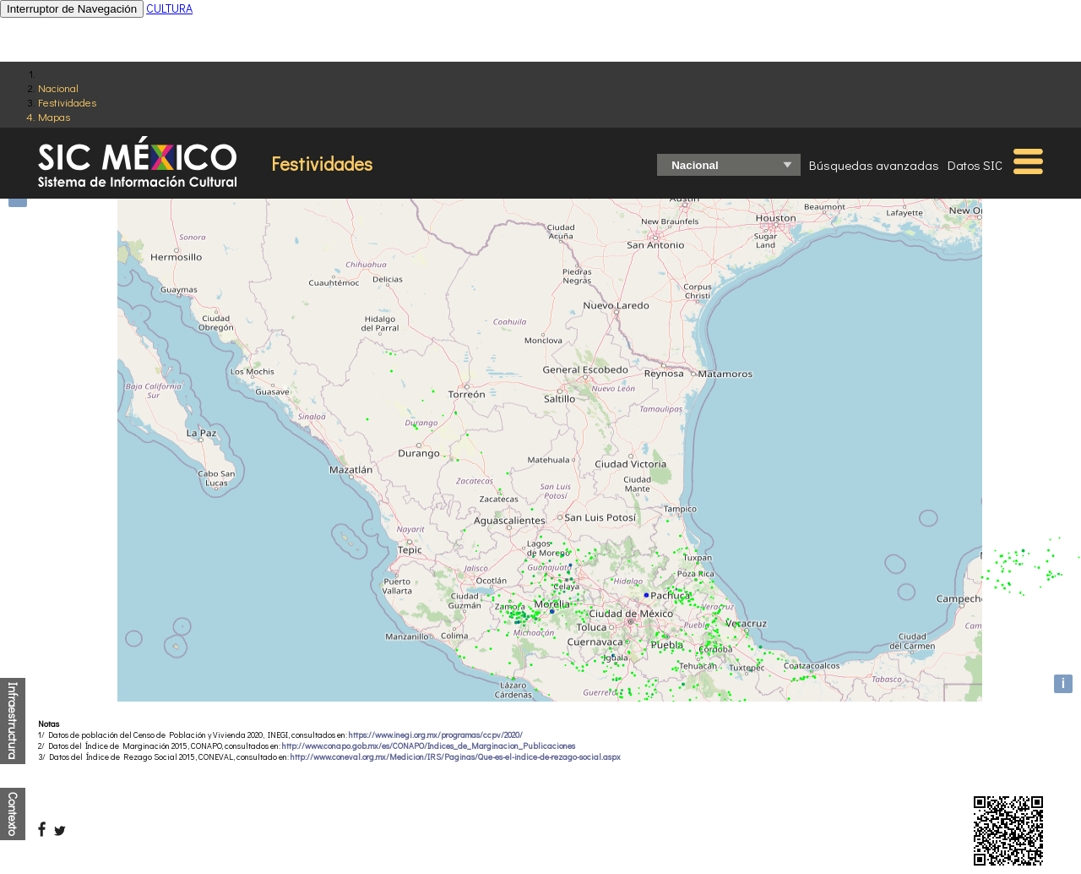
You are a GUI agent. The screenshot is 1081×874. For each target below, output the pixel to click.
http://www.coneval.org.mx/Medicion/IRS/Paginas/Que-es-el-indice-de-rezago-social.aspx (456, 756)
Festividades (67, 102)
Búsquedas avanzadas (874, 164)
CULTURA (169, 8)
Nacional (58, 87)
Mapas (54, 116)
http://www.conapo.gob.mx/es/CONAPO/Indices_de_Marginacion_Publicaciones (428, 745)
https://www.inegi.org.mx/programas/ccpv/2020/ (436, 734)
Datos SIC (975, 164)
